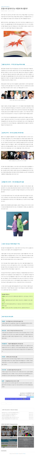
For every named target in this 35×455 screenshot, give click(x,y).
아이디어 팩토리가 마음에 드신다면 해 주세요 (17, 399)
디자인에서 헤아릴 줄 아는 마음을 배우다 (9, 414)
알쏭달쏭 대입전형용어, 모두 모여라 (8, 415)
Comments (3, 450)
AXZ (17, 453)
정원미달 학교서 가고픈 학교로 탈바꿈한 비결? (10, 412)
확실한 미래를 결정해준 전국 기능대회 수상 (9, 418)
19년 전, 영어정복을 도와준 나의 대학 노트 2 (9, 417)
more (33, 424)
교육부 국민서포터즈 (5, 6)
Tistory (24, 453)
